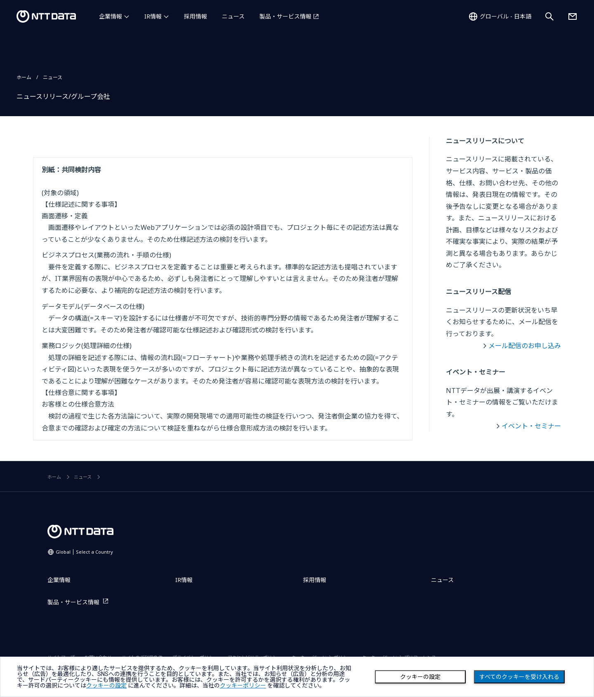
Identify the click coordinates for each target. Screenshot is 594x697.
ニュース (233, 16)
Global (84, 552)
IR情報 (153, 16)
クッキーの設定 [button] (106, 685)
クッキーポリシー (243, 685)
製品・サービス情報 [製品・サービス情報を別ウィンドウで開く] (285, 16)
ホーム (23, 77)
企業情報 (110, 16)
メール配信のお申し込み (524, 345)
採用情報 (195, 16)
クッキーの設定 (420, 677)
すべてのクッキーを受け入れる (519, 677)
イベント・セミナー (531, 425)
